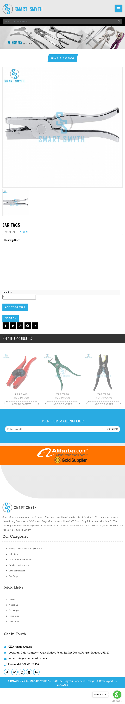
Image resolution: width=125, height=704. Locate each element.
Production (12, 616)
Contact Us (13, 621)
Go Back (10, 318)
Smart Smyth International (30, 681)
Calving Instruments (17, 565)
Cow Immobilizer (15, 570)
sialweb (62, 684)
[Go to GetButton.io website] (117, 701)
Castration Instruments (19, 559)
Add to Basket (15, 307)
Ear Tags (68, 58)
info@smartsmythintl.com (28, 658)
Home (54, 58)
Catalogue (12, 610)
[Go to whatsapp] (117, 694)
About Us (12, 605)
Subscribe (110, 429)
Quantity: (7, 292)
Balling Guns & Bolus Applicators (24, 548)
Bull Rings (12, 554)
